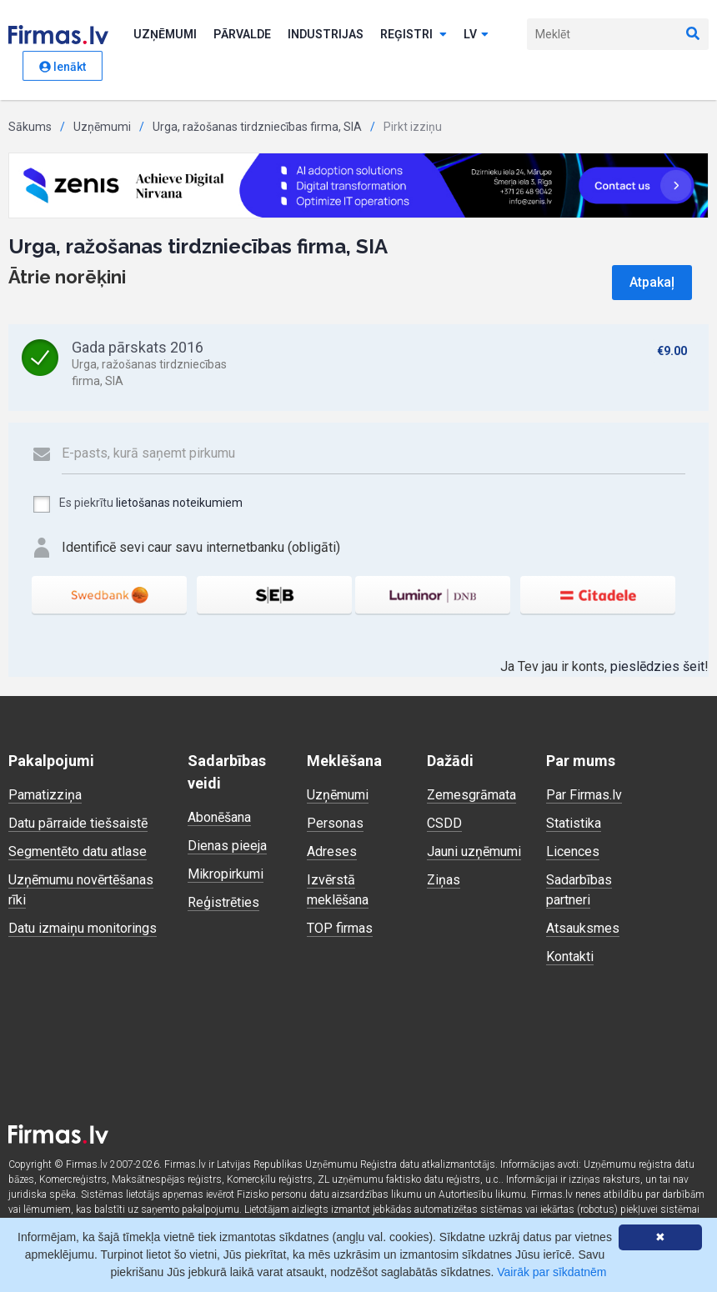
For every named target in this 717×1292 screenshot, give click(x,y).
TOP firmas (340, 928)
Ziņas (443, 880)
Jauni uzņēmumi (474, 851)
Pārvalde (242, 34)
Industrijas (326, 34)
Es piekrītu (137, 504)
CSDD (444, 823)
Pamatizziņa (45, 795)
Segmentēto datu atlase (77, 851)
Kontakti (570, 956)
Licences (572, 851)
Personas (335, 823)
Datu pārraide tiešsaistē (78, 823)
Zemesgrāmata (471, 795)
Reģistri (413, 34)
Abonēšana (219, 817)
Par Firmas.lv (584, 795)
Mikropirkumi (225, 874)
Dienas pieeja (227, 846)
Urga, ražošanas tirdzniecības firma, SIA (257, 126)
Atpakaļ (651, 282)
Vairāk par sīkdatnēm (551, 1272)
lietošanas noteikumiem (179, 502)
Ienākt (62, 66)
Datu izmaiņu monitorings (82, 928)
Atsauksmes (582, 928)
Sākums (30, 126)
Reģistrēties (223, 902)
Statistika (573, 823)
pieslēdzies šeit (657, 666)
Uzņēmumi (165, 34)
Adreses (332, 851)
